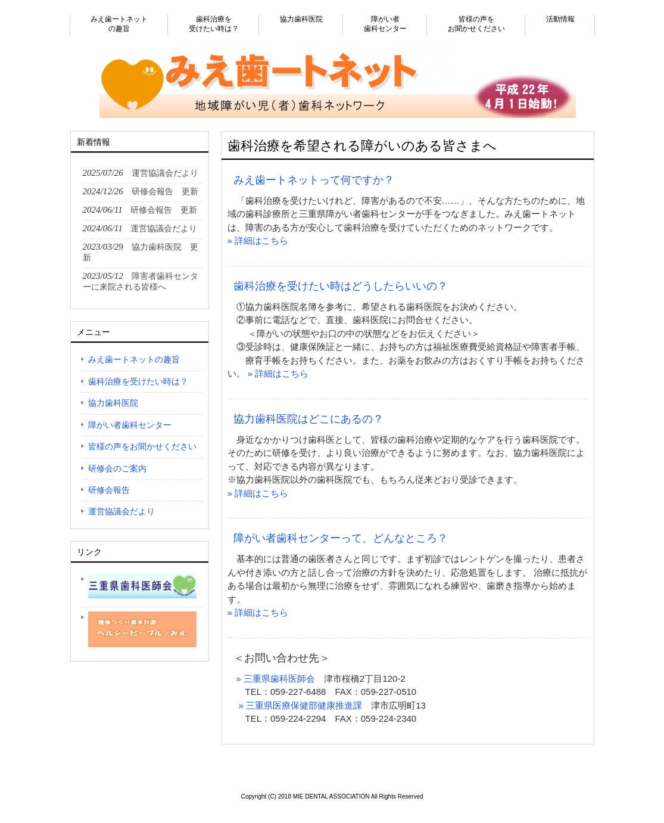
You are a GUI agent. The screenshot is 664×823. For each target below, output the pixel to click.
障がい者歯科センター (130, 425)
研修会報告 (109, 490)
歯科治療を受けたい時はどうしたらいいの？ (340, 286)
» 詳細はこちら (258, 240)
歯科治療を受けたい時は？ (138, 381)
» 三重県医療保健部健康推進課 (301, 705)
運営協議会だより (121, 511)
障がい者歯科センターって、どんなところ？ (340, 538)
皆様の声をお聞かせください (142, 446)
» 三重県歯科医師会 (276, 678)
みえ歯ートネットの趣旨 (134, 359)
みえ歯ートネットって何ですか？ (313, 180)
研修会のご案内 (117, 468)
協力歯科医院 (113, 403)
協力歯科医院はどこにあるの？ (308, 419)
